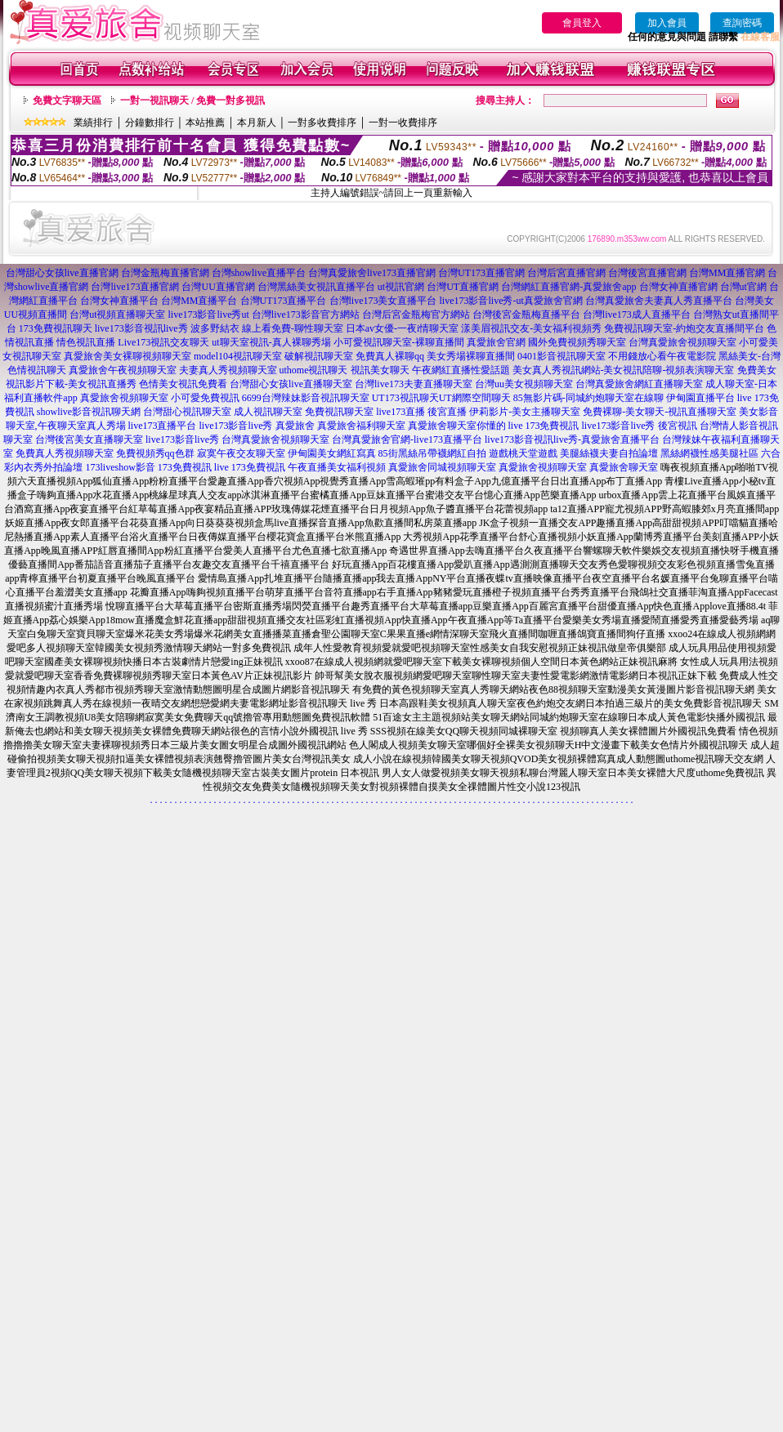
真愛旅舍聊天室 (623, 467)
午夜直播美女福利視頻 (337, 467)
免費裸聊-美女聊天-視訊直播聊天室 (659, 411)
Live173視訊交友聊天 (163, 342)
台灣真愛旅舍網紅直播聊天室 (639, 384)
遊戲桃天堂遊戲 (523, 453)
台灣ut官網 (743, 286)
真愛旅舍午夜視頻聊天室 (123, 370)
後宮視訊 (677, 425)
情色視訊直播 (85, 342)
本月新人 (256, 122)
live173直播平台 (162, 425)
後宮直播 (447, 411)
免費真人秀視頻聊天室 (65, 453)
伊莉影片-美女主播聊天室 (524, 411)
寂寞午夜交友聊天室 (241, 453)
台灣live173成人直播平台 (637, 314)
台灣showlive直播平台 (259, 273)
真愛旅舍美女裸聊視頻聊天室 (127, 356)
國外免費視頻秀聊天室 (577, 342)
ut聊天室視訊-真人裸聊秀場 (271, 342)
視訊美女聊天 (380, 370)
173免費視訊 (185, 467)
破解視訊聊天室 (318, 356)
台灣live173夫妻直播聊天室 (413, 384)
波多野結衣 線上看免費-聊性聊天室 (266, 328)
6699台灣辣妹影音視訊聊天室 (305, 398)
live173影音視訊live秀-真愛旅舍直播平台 (572, 439)
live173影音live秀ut (208, 314)
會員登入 (582, 23)
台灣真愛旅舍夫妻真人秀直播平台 (658, 300)
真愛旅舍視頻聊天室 (124, 398)
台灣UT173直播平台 (283, 300)
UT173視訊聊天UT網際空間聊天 (441, 398)
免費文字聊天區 (67, 100)
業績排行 (93, 122)
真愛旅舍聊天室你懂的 (457, 425)
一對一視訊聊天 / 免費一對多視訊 (192, 100)
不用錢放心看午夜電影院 (662, 356)
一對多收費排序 (322, 122)
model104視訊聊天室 (238, 356)
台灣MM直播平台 (199, 300)
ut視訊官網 (401, 286)
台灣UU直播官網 (217, 286)
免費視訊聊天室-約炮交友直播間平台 (684, 328)
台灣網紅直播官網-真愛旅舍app (568, 286)
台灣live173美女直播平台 (383, 300)
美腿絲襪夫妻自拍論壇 (609, 453)
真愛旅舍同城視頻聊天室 (442, 467)
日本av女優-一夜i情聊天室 (402, 328)
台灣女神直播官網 (678, 286)
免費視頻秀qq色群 (155, 453)
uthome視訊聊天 (314, 370)
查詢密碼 (742, 23)
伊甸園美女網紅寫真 (332, 453)
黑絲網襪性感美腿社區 (709, 453)
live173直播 (400, 411)
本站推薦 (205, 122)
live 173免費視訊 (543, 425)
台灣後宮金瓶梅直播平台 (526, 314)
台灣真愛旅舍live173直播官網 (372, 273)
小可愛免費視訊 (205, 398)
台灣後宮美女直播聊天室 (89, 439)
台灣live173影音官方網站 (306, 314)
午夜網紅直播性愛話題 (461, 370)
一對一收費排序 (403, 122)
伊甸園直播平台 (700, 398)
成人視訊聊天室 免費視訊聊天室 (304, 411)
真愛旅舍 (295, 425)
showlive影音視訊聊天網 (89, 411)
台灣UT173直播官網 (481, 273)
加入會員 (667, 23)
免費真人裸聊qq (390, 356)
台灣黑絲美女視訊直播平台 (316, 286)
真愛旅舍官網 (496, 342)
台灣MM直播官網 (727, 273)
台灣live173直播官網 (135, 286)
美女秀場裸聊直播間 (471, 356)
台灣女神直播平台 (119, 300)
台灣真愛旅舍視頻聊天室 (682, 342)
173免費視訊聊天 (55, 328)
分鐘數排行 (149, 122)
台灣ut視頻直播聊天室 (117, 314)
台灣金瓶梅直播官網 (165, 273)
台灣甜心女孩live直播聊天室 (291, 384)
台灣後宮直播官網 (647, 273)
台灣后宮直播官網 (566, 273)
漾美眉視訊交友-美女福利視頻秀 (531, 328)
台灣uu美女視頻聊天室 (524, 384)
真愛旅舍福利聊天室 (361, 425)
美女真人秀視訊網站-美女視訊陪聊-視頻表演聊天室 (623, 370)
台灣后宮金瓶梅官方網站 (416, 314)
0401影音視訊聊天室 (561, 356)
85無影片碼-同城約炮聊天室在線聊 (588, 398)
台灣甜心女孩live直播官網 (62, 273)
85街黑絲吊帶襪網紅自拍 (432, 453)
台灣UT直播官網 (463, 286)
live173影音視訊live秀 (141, 328)
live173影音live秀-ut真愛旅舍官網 (511, 300)
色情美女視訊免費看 (183, 384)
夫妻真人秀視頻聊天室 (228, 370)
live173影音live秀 (236, 425)
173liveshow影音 (119, 467)
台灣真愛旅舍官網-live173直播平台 (407, 439)
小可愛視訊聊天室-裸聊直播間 (398, 342)
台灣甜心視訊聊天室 (187, 411)
